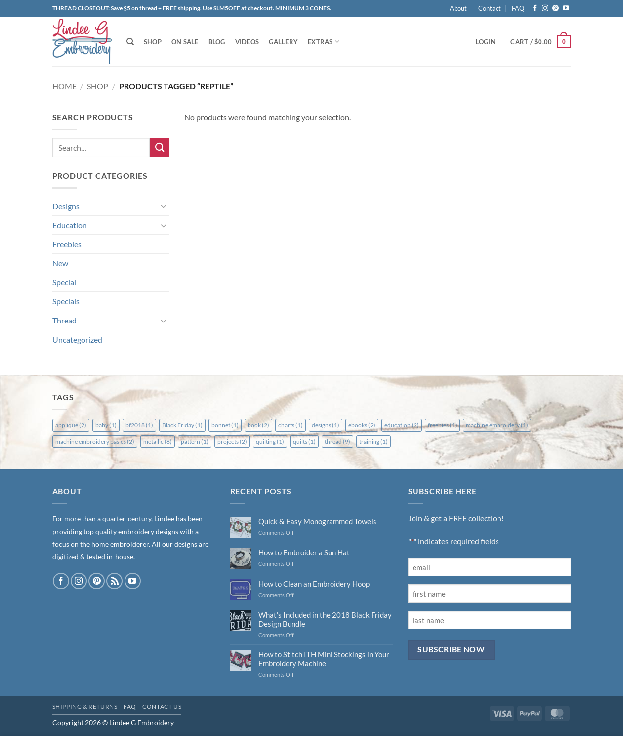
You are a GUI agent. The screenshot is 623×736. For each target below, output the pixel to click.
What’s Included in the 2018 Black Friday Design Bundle (325, 619)
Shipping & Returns (85, 706)
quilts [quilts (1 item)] (304, 441)
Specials (66, 301)
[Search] (130, 41)
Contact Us (161, 706)
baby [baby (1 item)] (106, 425)
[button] (486, 41)
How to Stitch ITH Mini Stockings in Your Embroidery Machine (323, 659)
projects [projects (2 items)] (232, 441)
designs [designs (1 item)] (325, 425)
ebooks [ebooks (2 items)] (361, 425)
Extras (323, 41)
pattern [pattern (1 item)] (194, 441)
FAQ (518, 8)
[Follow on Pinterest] (555, 8)
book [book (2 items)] (258, 425)
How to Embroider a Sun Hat (304, 552)
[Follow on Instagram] (545, 8)
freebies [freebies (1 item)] (442, 425)
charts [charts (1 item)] (290, 425)
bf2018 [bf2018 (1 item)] (139, 425)
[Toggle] (163, 206)
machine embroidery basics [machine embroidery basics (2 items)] (94, 441)
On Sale (185, 42)
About (458, 8)
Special (64, 282)
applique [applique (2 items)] (70, 425)
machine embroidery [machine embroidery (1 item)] (497, 425)
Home (64, 86)
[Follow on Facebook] (535, 8)
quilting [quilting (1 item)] (270, 441)
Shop (153, 42)
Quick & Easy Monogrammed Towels (317, 521)
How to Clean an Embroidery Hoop (314, 583)
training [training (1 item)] (373, 441)
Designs (66, 206)
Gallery (283, 42)
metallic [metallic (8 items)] (157, 441)
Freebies (67, 244)
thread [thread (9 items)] (337, 441)
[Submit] (159, 147)
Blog (216, 42)
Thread (64, 320)
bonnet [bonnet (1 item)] (225, 425)
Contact (489, 8)
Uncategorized (77, 339)
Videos (247, 42)
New (60, 263)
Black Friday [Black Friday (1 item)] (182, 425)
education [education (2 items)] (401, 425)
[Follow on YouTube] (566, 8)
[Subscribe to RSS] (114, 581)
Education (69, 225)
